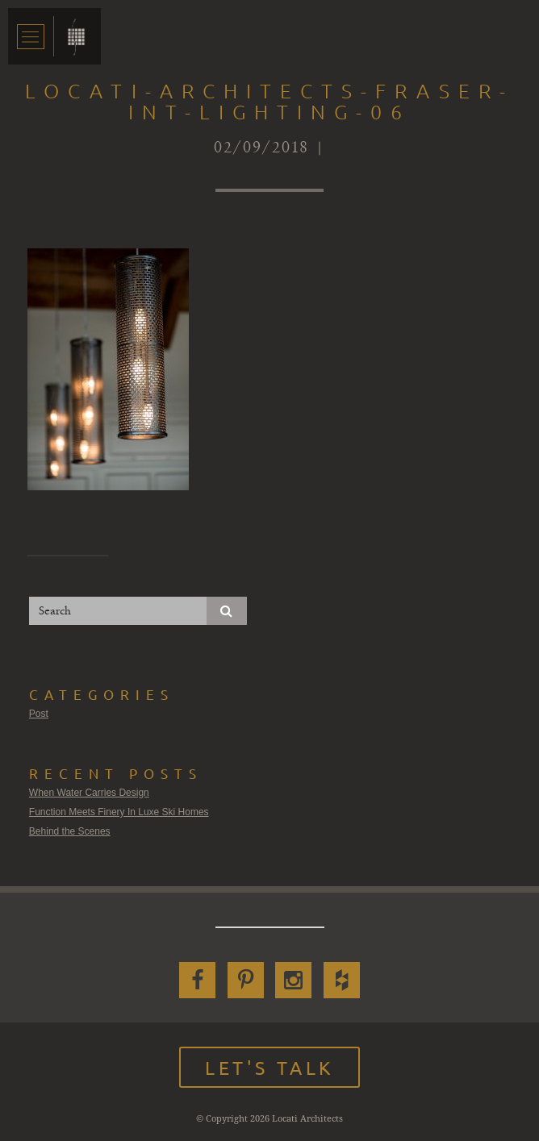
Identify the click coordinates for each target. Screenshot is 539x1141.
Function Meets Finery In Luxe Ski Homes (119, 812)
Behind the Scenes (70, 831)
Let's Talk (269, 1067)
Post (38, 713)
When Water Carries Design (89, 792)
